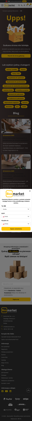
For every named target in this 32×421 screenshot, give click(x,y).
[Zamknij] (30, 191)
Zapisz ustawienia (16, 229)
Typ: (3, 206)
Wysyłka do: (5, 220)
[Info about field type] (5, 206)
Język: (3, 213)
